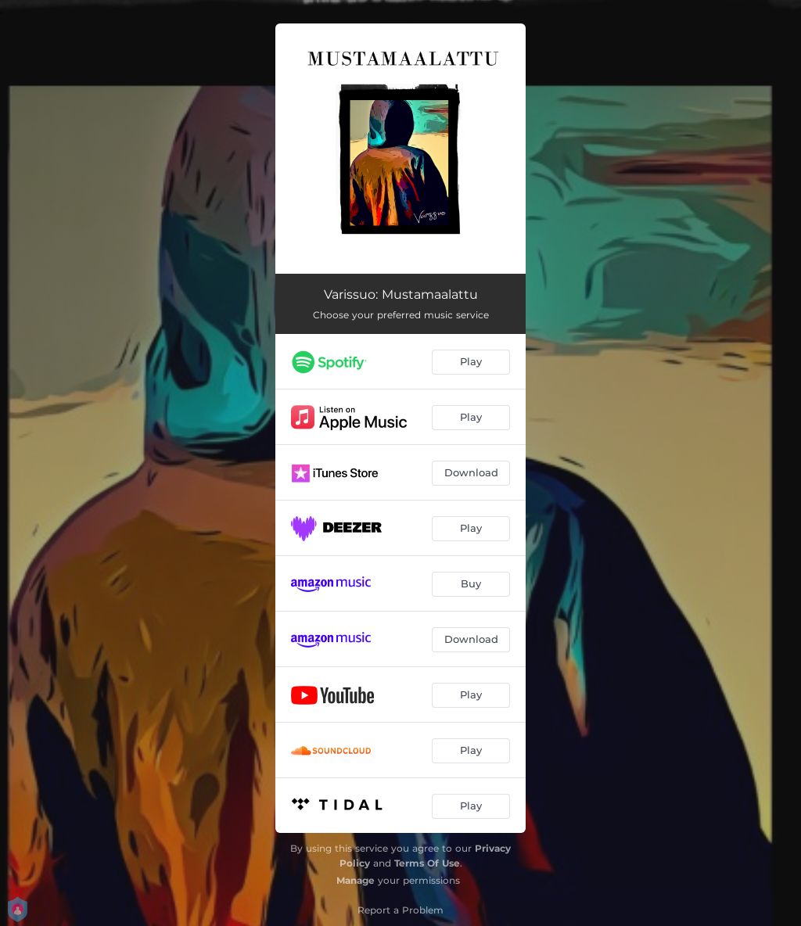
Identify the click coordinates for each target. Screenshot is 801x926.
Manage (355, 880)
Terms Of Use (427, 863)
